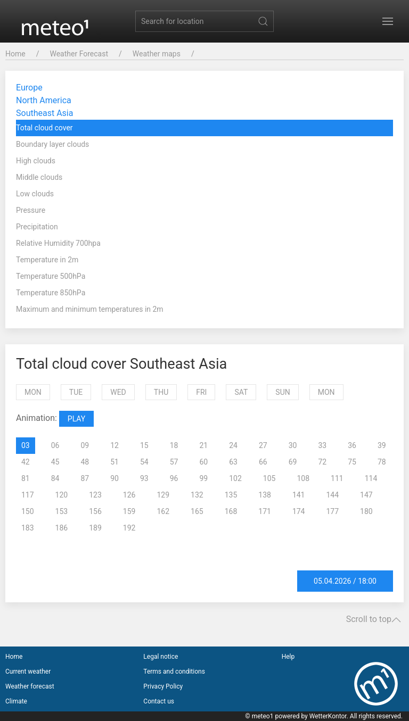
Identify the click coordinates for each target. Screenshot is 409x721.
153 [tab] (61, 511)
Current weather (28, 671)
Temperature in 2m (47, 259)
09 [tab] (85, 445)
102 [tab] (235, 478)
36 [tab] (352, 445)
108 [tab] (303, 478)
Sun (282, 392)
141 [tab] (298, 495)
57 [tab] (174, 462)
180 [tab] (366, 511)
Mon (33, 392)
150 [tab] (27, 511)
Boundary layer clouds (52, 144)
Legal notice (160, 656)
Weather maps (157, 53)
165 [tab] (197, 511)
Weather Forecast (79, 53)
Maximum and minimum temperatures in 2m (89, 309)
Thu (161, 392)
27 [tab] (263, 445)
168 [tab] (231, 511)
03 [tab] (25, 445)
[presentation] (20, 445)
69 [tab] (293, 462)
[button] (387, 21)
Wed (118, 392)
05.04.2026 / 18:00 (345, 581)
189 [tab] (95, 528)
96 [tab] (174, 478)
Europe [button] (29, 87)
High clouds (35, 160)
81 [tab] (25, 478)
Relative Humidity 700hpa (58, 243)
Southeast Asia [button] (44, 113)
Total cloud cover (44, 127)
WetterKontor (328, 716)
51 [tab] (114, 462)
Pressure (30, 210)
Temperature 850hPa (50, 292)
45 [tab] (55, 462)
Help (288, 656)
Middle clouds (39, 177)
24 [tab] (233, 445)
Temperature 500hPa (50, 276)
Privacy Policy (163, 686)
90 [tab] (114, 478)
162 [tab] (163, 511)
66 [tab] (263, 462)
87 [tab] (85, 478)
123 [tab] (95, 495)
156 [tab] (95, 511)
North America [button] (43, 100)
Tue (76, 392)
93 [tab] (144, 478)
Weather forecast (29, 686)
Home (15, 53)
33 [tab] (322, 445)
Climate (16, 701)
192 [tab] (129, 528)
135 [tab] (231, 495)
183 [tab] (27, 528)
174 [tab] (298, 511)
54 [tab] (144, 462)
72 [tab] (322, 462)
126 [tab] (129, 495)
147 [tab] (366, 495)
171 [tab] (264, 511)
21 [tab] (204, 445)
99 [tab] (204, 478)
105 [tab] (269, 478)
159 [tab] (129, 511)
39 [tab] (382, 445)
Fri (201, 392)
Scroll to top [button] (373, 619)
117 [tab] (27, 495)
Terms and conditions (174, 671)
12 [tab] (114, 445)
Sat (241, 392)
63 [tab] (233, 462)
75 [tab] (352, 462)
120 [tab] (61, 495)
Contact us (158, 701)
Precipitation (37, 226)
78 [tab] (382, 462)
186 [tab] (61, 528)
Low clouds (35, 193)
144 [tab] (332, 495)
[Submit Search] (263, 21)
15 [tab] (144, 445)
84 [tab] (55, 478)
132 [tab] (197, 495)
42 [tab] (25, 462)
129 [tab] (163, 495)
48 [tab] (85, 462)
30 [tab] (293, 445)
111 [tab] (337, 478)
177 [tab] (332, 511)
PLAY (76, 419)
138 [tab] (264, 495)
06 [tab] (55, 445)
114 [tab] (371, 478)
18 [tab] (174, 445)
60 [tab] (204, 462)
